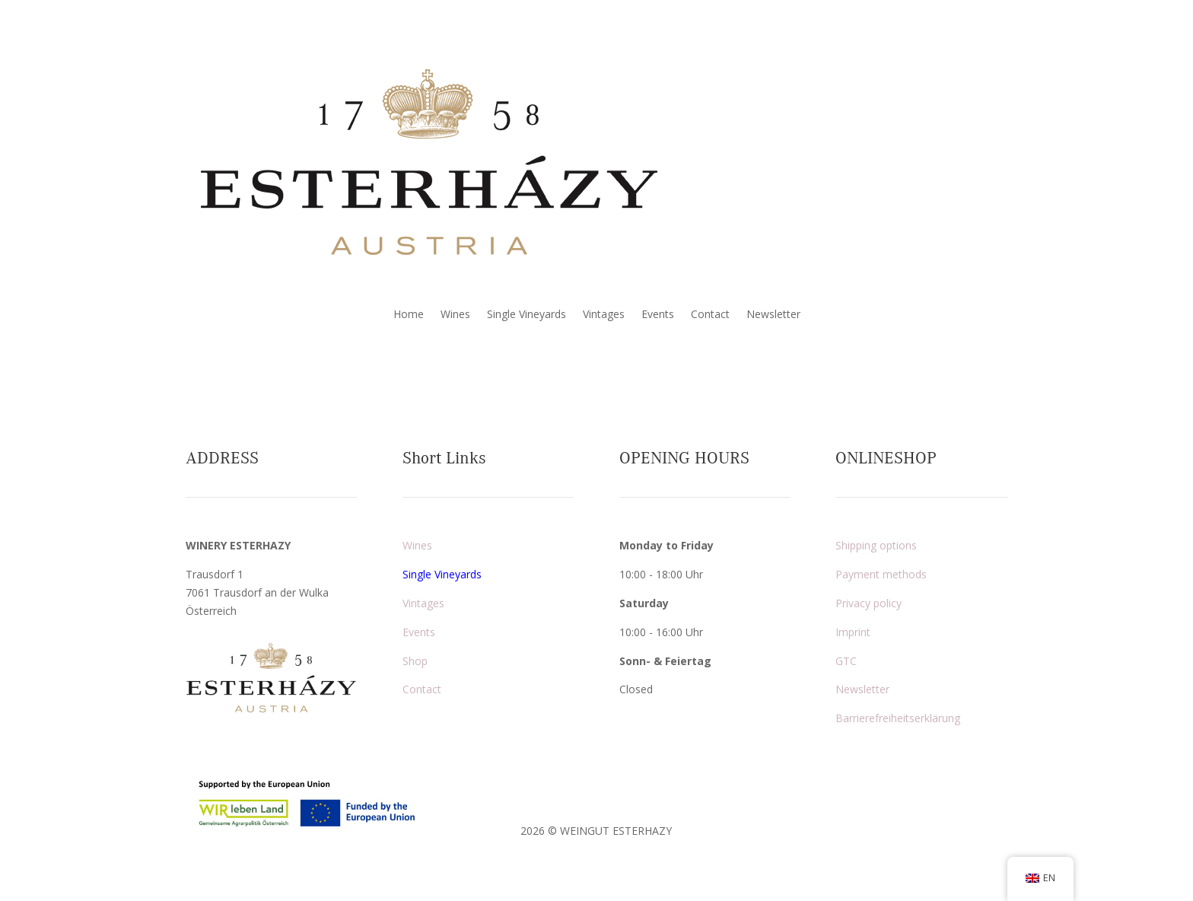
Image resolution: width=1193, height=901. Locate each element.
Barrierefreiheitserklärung (897, 718)
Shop (415, 661)
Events (657, 315)
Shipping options (876, 545)
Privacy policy (868, 603)
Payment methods (881, 574)
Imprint (852, 632)
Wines (455, 315)
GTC (846, 661)
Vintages (604, 315)
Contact (710, 315)
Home (408, 315)
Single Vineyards (526, 315)
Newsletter (773, 315)
